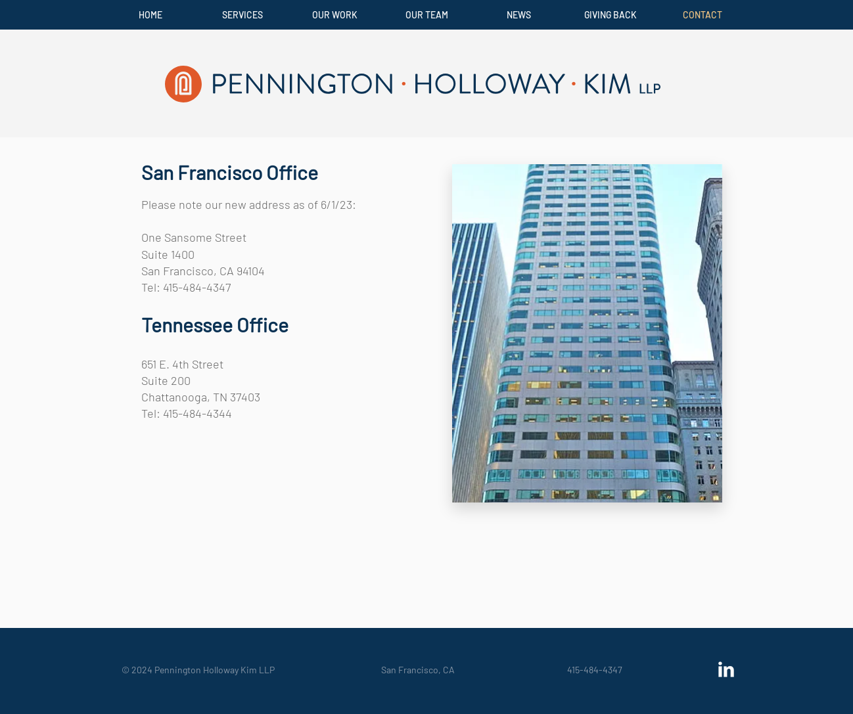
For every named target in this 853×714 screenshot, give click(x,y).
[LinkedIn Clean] (726, 669)
